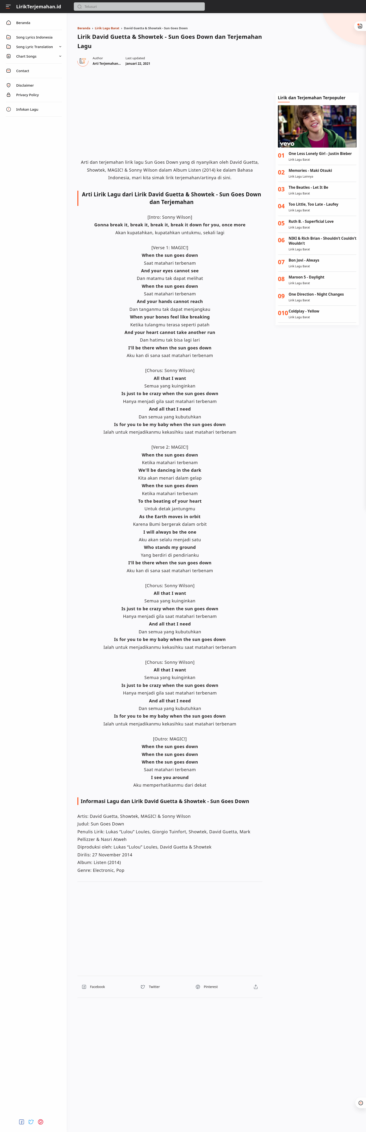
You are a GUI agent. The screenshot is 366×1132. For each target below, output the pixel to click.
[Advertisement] (317, 52)
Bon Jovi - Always (304, 260)
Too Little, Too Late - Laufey (313, 204)
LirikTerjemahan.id (38, 6)
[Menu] (8, 6)
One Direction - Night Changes (316, 294)
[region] (169, 112)
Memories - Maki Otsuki (310, 170)
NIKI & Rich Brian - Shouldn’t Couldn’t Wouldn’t (322, 241)
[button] (79, 6)
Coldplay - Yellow (304, 311)
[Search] (139, 6)
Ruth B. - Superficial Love (311, 221)
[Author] (114, 63)
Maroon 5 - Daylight (306, 277)
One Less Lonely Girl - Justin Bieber (320, 153)
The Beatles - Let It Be (308, 187)
